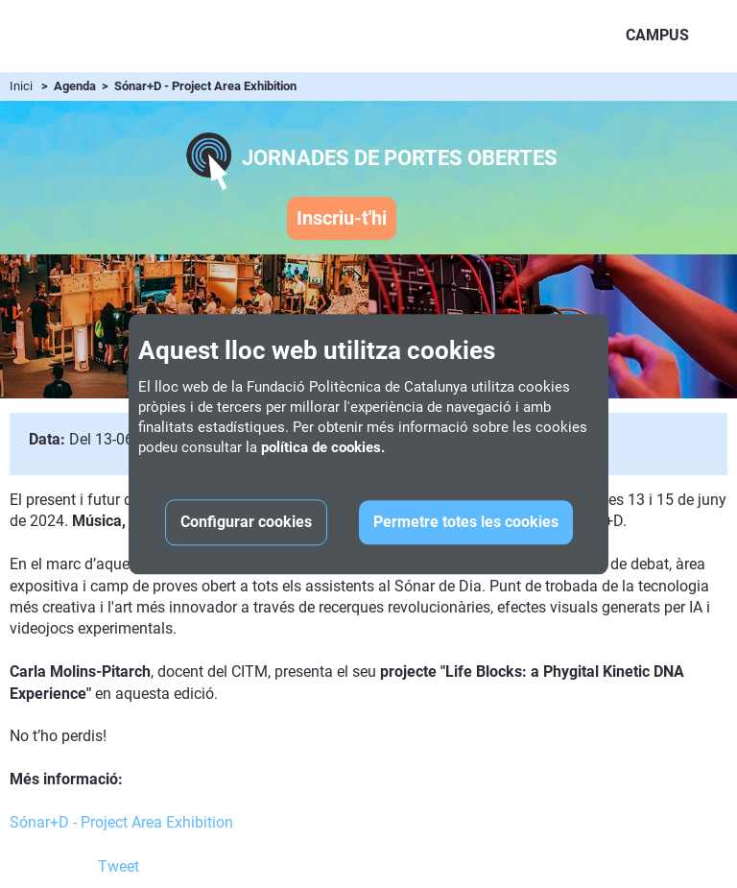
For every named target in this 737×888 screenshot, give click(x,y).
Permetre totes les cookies (466, 522)
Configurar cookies (246, 522)
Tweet (118, 866)
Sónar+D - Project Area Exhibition (121, 822)
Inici (21, 86)
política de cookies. (323, 447)
